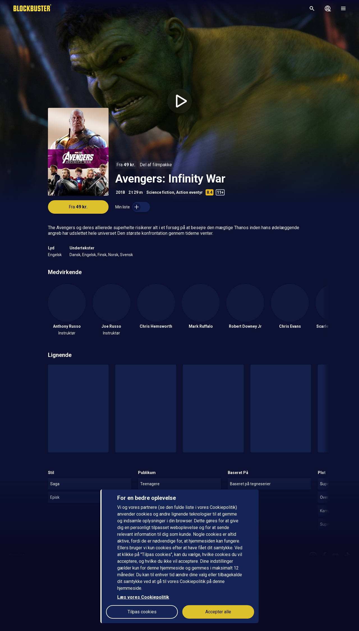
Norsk (113, 254)
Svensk (126, 254)
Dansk (75, 254)
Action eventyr (189, 192)
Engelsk (55, 254)
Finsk (102, 254)
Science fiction (160, 192)
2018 (120, 192)
